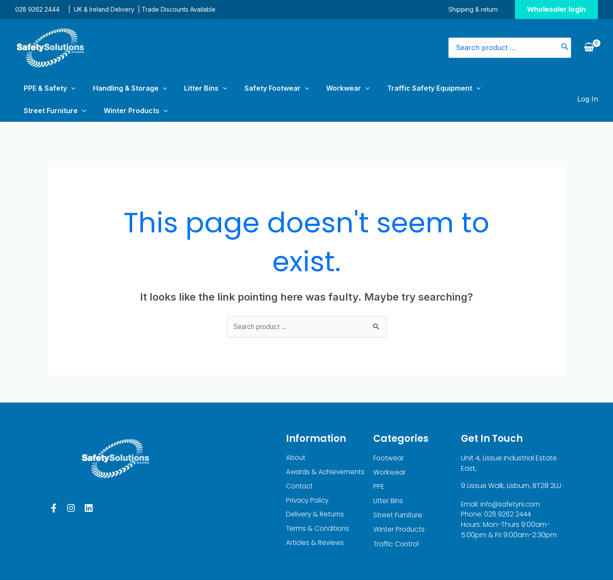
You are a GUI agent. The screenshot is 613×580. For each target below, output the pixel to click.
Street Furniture (443, 88)
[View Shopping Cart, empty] (589, 47)
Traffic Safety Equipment (360, 88)
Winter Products (510, 88)
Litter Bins (171, 88)
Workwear (287, 88)
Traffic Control (397, 524)
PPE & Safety (41, 88)
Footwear (389, 436)
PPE (378, 466)
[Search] (565, 47)
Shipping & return (481, 9)
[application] (62, 88)
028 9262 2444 (37, 9)
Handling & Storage (108, 88)
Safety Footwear (229, 88)
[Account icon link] (587, 88)
